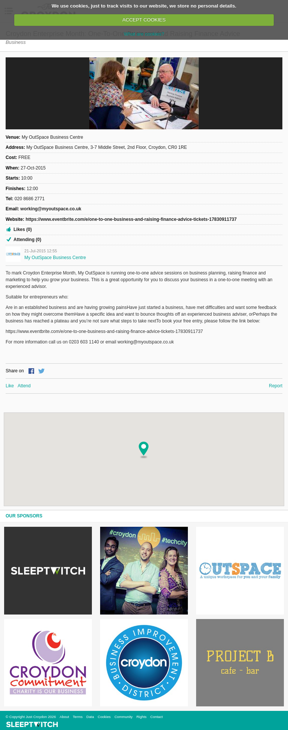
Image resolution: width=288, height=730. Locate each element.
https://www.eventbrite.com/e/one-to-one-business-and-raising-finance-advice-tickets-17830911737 (131, 219)
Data (90, 717)
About (64, 717)
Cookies (104, 717)
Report (275, 385)
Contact (156, 717)
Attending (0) (27, 239)
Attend (24, 385)
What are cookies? (144, 34)
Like (10, 385)
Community (123, 717)
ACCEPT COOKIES (143, 19)
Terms (77, 717)
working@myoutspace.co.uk (50, 208)
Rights (141, 717)
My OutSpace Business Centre (55, 257)
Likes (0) (23, 229)
